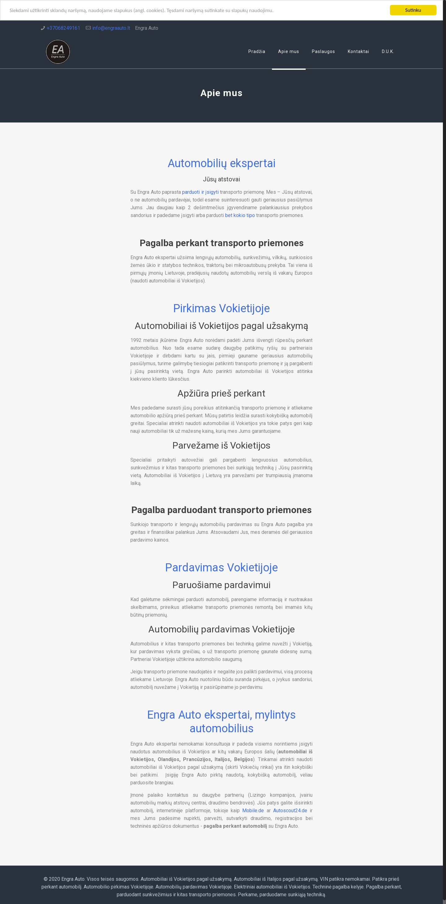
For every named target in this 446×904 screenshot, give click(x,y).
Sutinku (413, 10)
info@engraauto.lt (111, 28)
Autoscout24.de (290, 810)
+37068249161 (63, 28)
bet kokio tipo (240, 215)
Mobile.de (253, 810)
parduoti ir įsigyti (200, 192)
